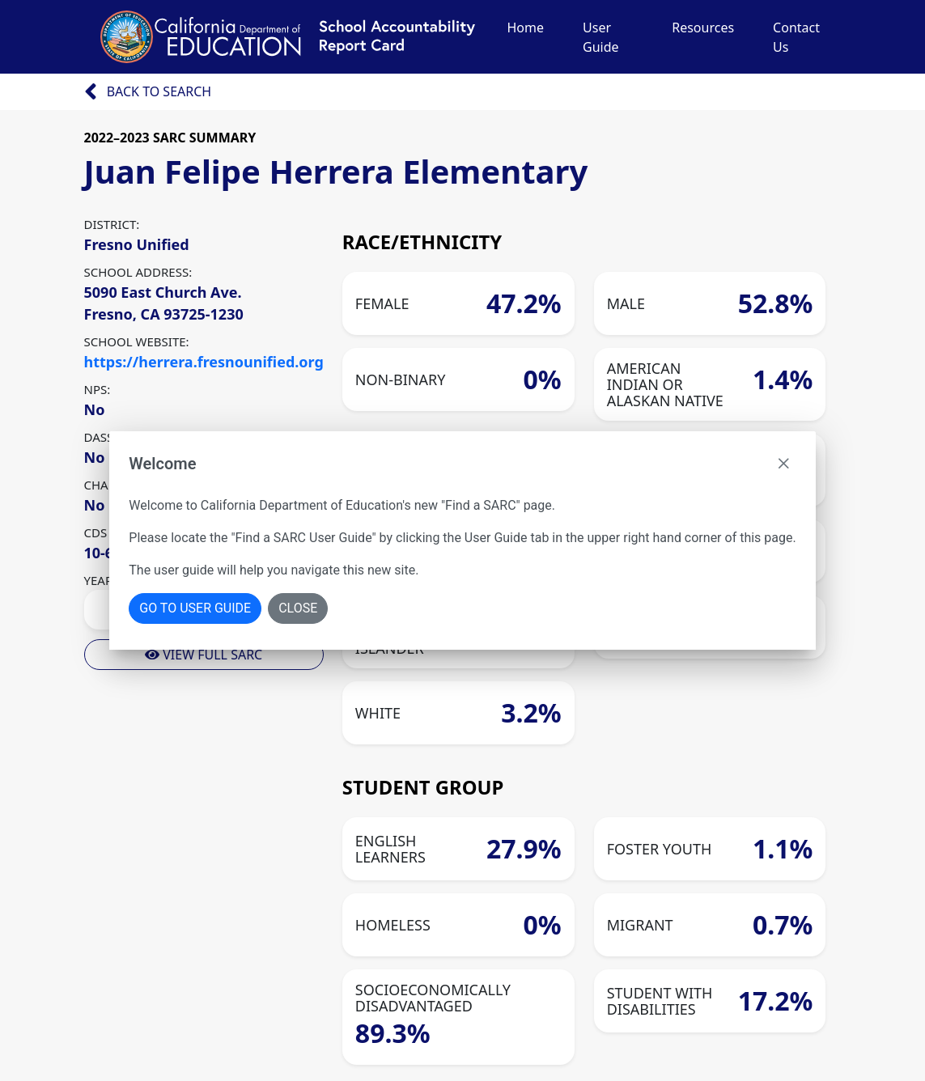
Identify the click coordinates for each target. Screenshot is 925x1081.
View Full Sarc (203, 654)
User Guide (601, 37)
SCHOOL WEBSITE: (136, 341)
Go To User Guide (195, 608)
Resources (703, 27)
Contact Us (796, 37)
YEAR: (100, 580)
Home (526, 27)
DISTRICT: (112, 224)
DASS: (100, 437)
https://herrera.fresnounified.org (204, 361)
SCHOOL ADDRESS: (138, 272)
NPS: (97, 389)
